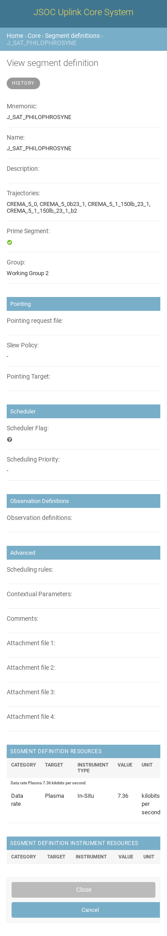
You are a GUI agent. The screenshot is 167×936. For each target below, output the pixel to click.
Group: (16, 262)
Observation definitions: (39, 518)
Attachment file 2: (31, 667)
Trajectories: (23, 193)
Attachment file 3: (31, 692)
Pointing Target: (28, 376)
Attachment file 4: (31, 716)
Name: (15, 137)
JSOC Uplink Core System (83, 12)
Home (15, 35)
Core (34, 35)
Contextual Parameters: (39, 594)
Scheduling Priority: (33, 459)
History (23, 83)
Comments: (22, 618)
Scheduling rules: (30, 569)
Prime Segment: (28, 231)
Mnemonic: (22, 106)
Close (83, 889)
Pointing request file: (35, 320)
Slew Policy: (23, 345)
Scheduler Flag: (28, 428)
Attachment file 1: (31, 643)
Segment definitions (72, 35)
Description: (23, 168)
